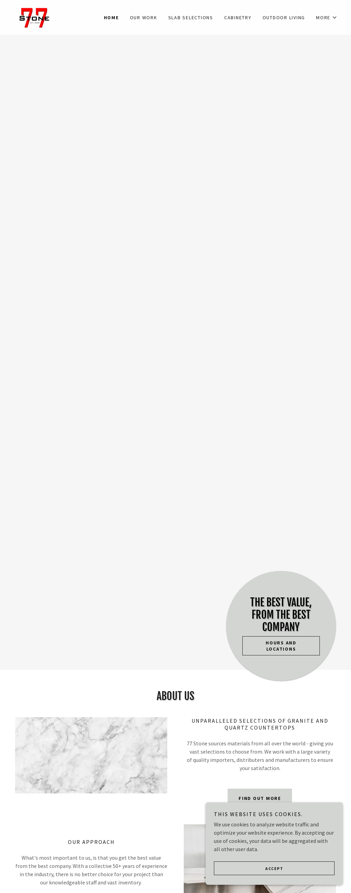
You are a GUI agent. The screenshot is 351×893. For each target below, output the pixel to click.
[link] (34, 16)
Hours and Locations (281, 646)
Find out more (260, 798)
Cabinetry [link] (238, 17)
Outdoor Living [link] (284, 17)
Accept (274, 877)
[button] (326, 17)
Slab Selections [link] (190, 17)
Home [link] (111, 17)
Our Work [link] (143, 17)
